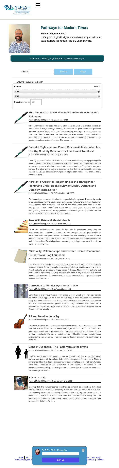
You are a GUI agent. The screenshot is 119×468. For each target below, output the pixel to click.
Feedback (100, 460)
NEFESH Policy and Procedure (27, 460)
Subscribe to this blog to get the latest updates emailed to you (57, 58)
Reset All (97, 86)
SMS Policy (96, 457)
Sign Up (60, 460)
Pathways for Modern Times (64, 28)
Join (27, 457)
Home (21, 457)
